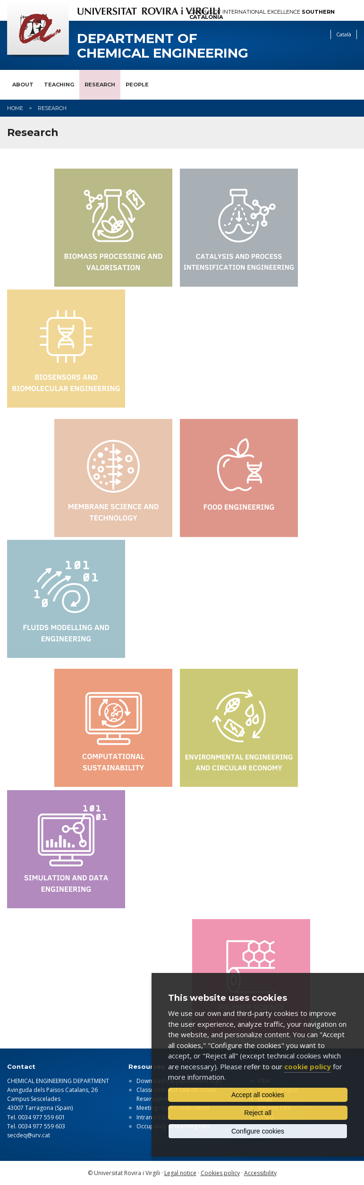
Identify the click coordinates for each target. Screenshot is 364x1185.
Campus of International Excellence (262, 14)
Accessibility (260, 1173)
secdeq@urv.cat (28, 1135)
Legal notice (180, 1173)
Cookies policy (220, 1173)
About (23, 84)
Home (15, 108)
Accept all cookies (257, 1095)
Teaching (59, 84)
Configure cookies (257, 1131)
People (137, 84)
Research (100, 84)
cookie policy (307, 1066)
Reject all (257, 1113)
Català (343, 34)
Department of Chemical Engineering (162, 45)
